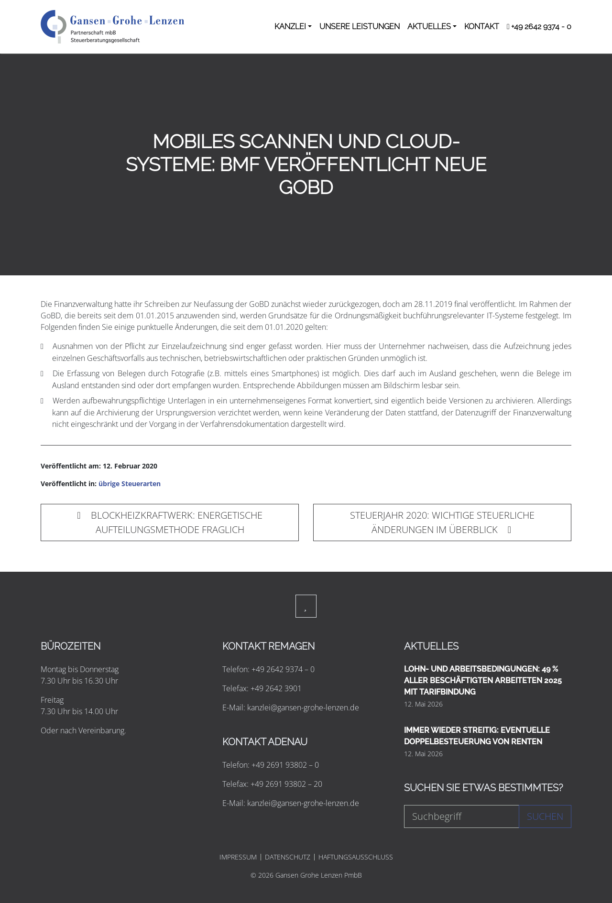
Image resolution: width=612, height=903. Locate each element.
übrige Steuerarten (129, 483)
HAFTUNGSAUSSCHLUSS (355, 857)
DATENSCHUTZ (287, 857)
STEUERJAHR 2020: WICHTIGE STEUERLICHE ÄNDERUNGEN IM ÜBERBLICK (442, 522)
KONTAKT (481, 26)
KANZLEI (290, 26)
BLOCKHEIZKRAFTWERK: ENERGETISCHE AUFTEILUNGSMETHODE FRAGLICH (169, 522)
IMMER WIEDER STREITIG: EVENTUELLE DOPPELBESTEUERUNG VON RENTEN (477, 736)
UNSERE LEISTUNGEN (359, 26)
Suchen (545, 816)
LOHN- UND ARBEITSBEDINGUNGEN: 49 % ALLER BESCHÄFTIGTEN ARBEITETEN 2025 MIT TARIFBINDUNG (483, 680)
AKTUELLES (429, 26)
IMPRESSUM (238, 857)
